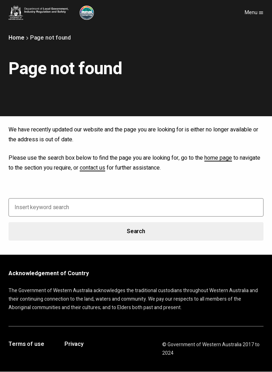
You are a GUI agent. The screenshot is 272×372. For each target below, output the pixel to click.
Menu (254, 12)
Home (16, 38)
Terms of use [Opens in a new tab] (26, 344)
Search (136, 231)
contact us (92, 168)
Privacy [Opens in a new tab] (74, 344)
